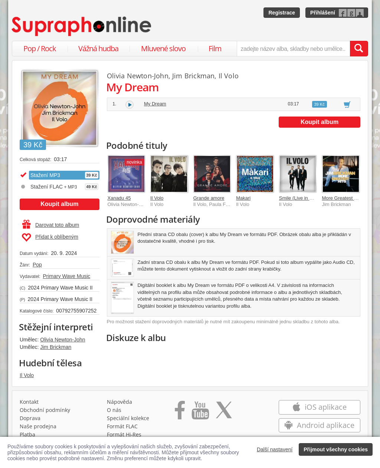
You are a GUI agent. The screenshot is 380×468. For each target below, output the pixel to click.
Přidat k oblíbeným (50, 237)
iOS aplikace (319, 407)
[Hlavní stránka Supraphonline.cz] (82, 26)
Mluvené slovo (163, 48)
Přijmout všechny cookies (336, 449)
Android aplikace (319, 425)
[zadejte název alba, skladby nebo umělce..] (293, 48)
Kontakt (29, 401)
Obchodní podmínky (45, 409)
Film (215, 48)
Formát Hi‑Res (124, 434)
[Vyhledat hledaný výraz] (359, 48)
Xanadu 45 (119, 198)
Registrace (281, 13)
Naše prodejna (38, 426)
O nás (114, 409)
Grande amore (209, 198)
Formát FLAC (122, 426)
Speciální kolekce (128, 418)
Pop (37, 265)
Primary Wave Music (66, 276)
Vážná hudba (98, 48)
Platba (27, 434)
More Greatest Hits (342, 198)
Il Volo (27, 375)
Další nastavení (275, 449)
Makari (243, 198)
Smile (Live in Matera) (302, 198)
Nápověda (119, 401)
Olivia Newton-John (62, 340)
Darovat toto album (50, 225)
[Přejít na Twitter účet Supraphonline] (223, 412)
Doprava (30, 418)
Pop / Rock (39, 48)
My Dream (155, 104)
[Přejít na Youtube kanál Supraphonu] (200, 412)
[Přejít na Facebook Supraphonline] (180, 412)
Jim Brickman (55, 347)
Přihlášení (322, 13)
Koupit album (59, 204)
